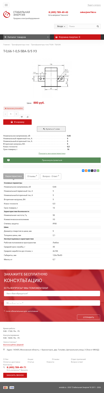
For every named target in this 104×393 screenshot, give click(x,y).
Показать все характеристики (52, 154)
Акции (30, 359)
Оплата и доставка (11, 362)
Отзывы (32, 176)
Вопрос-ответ (77, 362)
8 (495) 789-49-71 (16, 367)
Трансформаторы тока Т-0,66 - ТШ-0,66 (46, 45)
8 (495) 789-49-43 (58, 12)
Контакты (7, 365)
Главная (6, 45)
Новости (50, 362)
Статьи (31, 362)
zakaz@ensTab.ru (88, 12)
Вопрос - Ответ (51, 176)
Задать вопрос (94, 5)
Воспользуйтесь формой (13, 345)
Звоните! (64, 15)
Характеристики (13, 176)
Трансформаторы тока (20, 45)
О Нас (5, 359)
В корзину (17, 122)
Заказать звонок (15, 375)
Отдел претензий (78, 359)
